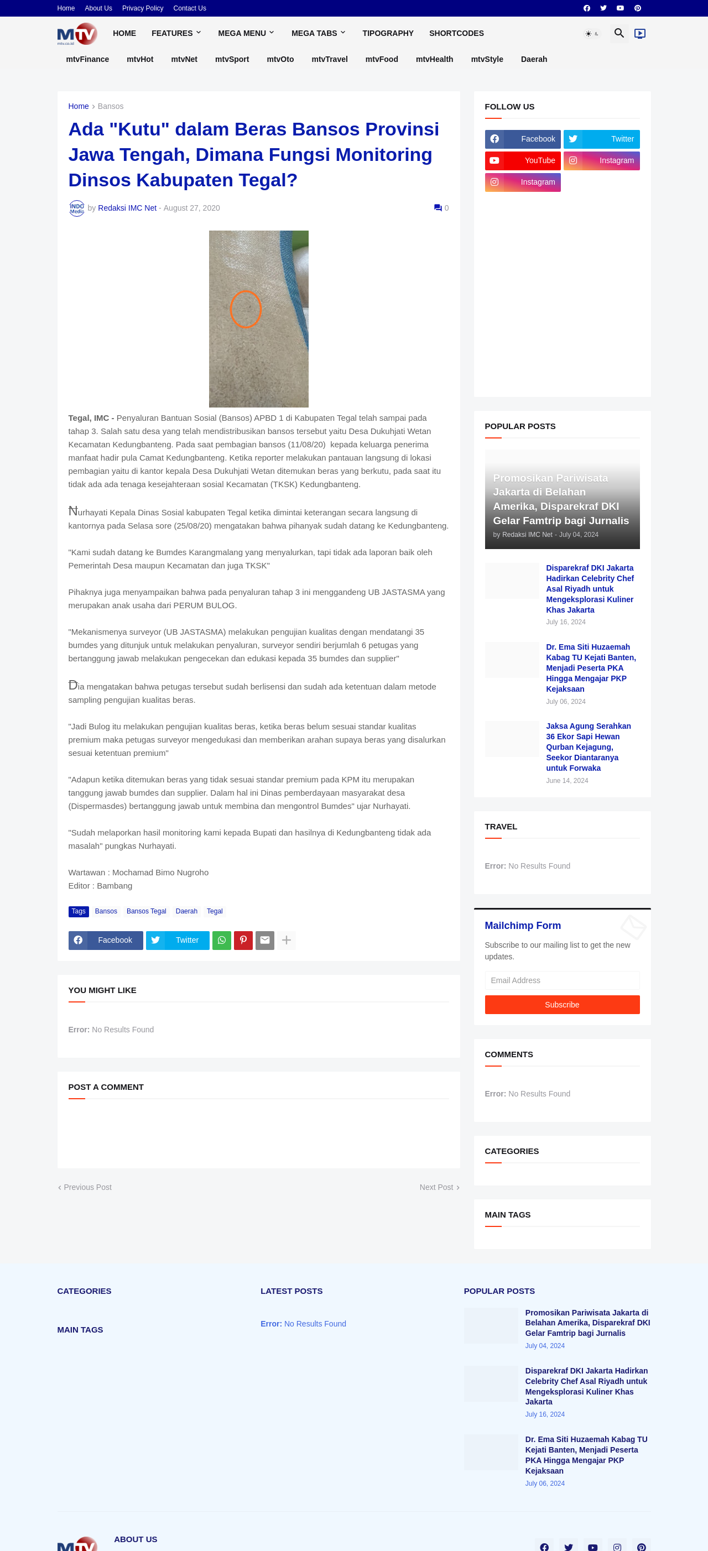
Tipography (388, 33)
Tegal (215, 911)
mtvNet (184, 59)
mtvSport (232, 59)
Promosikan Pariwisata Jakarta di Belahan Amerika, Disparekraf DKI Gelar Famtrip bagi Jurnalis (587, 1323)
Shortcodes (456, 33)
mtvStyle (487, 59)
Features (172, 33)
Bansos (111, 106)
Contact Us (190, 8)
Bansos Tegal (146, 911)
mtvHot (140, 59)
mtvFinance (88, 59)
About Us (98, 8)
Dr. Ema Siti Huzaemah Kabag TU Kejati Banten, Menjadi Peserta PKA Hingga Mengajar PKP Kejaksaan (591, 668)
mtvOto (280, 59)
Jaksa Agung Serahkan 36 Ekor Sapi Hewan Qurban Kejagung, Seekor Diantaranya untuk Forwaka (589, 747)
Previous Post (88, 1187)
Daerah (534, 59)
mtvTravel (329, 59)
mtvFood (382, 59)
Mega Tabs (314, 33)
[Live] (640, 34)
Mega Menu (242, 33)
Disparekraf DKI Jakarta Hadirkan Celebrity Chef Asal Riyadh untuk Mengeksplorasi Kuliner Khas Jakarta (590, 588)
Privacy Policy (143, 8)
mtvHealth (435, 59)
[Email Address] (562, 980)
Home (66, 8)
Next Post (437, 1187)
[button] (592, 33)
